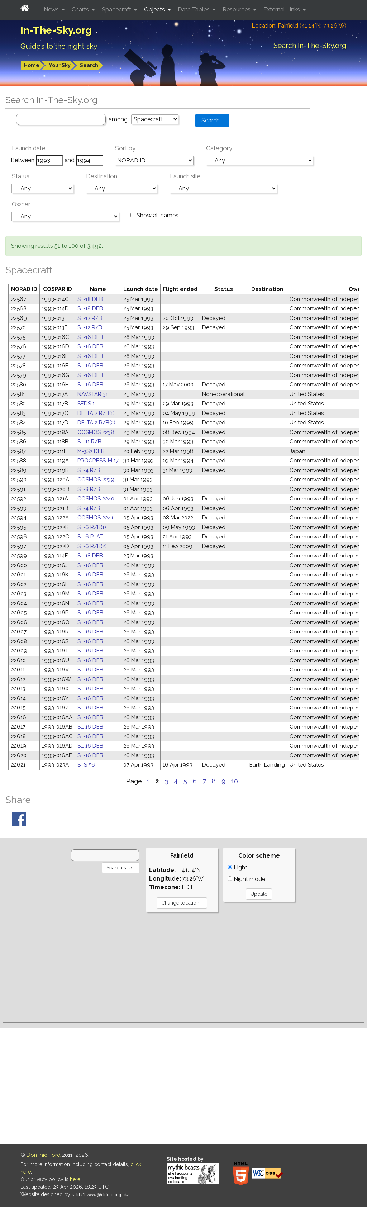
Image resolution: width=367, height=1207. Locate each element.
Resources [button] (237, 9)
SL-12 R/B (89, 318)
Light (237, 867)
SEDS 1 (86, 403)
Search (89, 65)
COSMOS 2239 (95, 479)
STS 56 (86, 765)
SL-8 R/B (88, 489)
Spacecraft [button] (117, 9)
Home (31, 65)
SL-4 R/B (88, 470)
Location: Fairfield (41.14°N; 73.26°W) (299, 25)
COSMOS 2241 (95, 517)
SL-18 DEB (90, 299)
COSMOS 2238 (95, 432)
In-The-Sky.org (56, 30)
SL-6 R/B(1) (91, 527)
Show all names (154, 215)
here (75, 1179)
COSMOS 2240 (95, 498)
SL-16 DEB (90, 337)
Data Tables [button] (194, 9)
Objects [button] (155, 9)
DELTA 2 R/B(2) (96, 422)
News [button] (52, 9)
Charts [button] (81, 9)
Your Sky (60, 65)
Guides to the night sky (58, 46)
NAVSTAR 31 (92, 394)
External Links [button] (282, 9)
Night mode (246, 879)
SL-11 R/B (89, 441)
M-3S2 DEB (91, 451)
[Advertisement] (183, 970)
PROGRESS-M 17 (98, 460)
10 (234, 781)
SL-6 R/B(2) (92, 546)
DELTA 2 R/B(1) (96, 413)
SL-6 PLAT (90, 536)
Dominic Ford (44, 1155)
